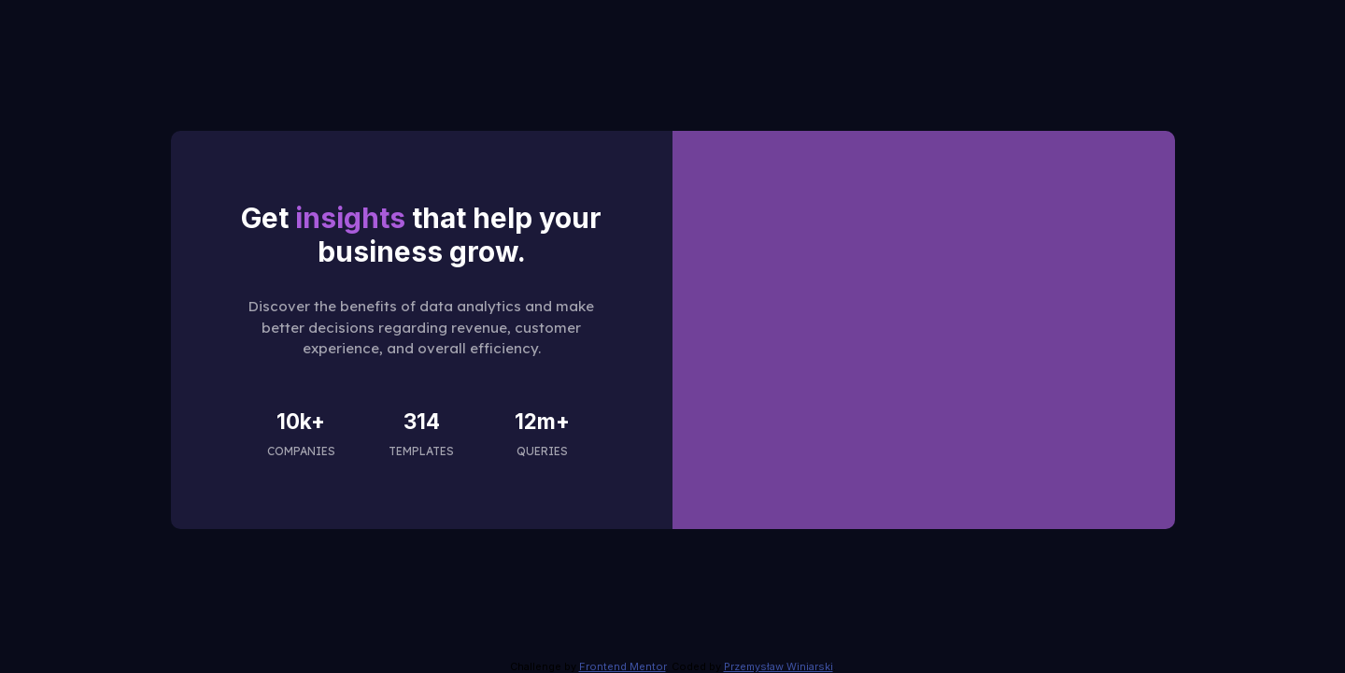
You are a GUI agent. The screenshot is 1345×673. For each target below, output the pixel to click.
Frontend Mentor (622, 666)
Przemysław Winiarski (778, 666)
